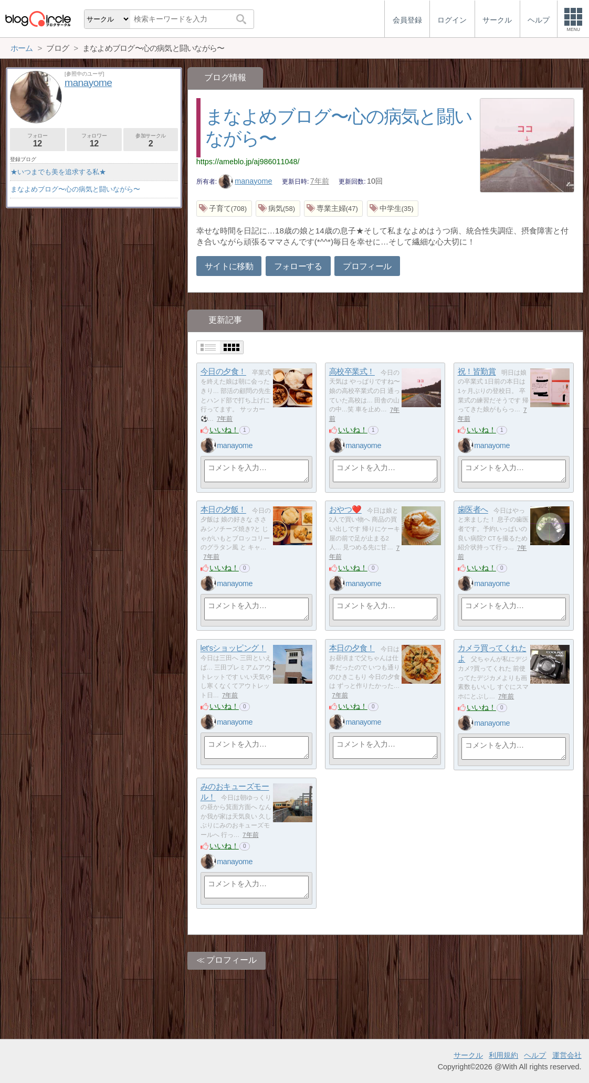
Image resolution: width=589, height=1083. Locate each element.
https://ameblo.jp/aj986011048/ (248, 161)
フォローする (298, 266)
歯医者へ (473, 509)
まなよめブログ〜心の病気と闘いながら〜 (75, 189)
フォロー (37, 140)
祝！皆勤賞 (477, 371)
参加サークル (150, 140)
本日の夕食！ (352, 648)
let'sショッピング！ (234, 648)
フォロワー (94, 140)
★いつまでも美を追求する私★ (58, 172)
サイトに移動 (229, 266)
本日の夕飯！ (223, 509)
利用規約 (503, 1055)
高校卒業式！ (352, 371)
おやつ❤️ (345, 509)
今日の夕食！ (223, 371)
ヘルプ (535, 1055)
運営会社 (567, 1055)
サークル (468, 1055)
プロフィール (367, 266)
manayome (245, 181)
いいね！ (224, 430)
